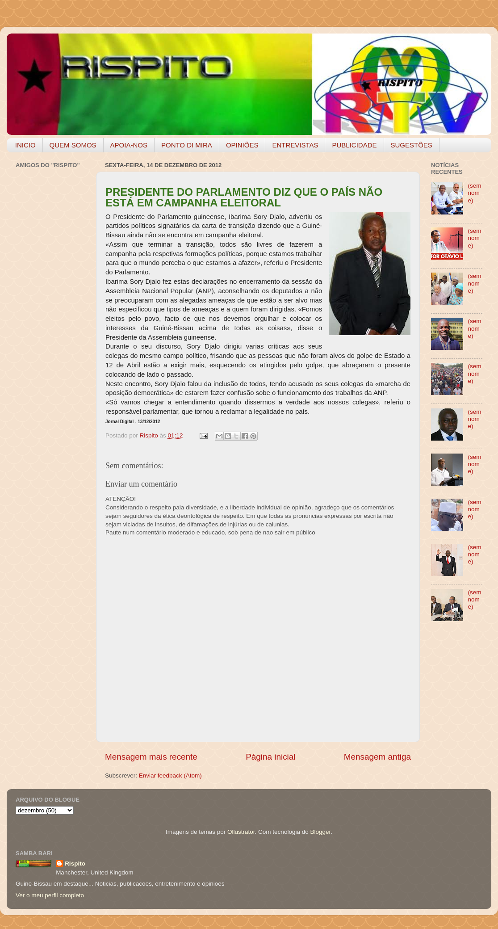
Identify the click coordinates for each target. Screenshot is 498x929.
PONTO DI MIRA (186, 145)
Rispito (75, 863)
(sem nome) (474, 192)
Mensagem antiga (377, 756)
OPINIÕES (242, 145)
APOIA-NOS (128, 145)
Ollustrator (241, 831)
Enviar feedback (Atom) (170, 775)
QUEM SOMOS (73, 145)
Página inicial (270, 756)
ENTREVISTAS (295, 145)
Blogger (320, 831)
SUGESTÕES (411, 145)
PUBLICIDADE (354, 145)
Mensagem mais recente (151, 756)
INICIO (25, 145)
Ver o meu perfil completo (50, 895)
